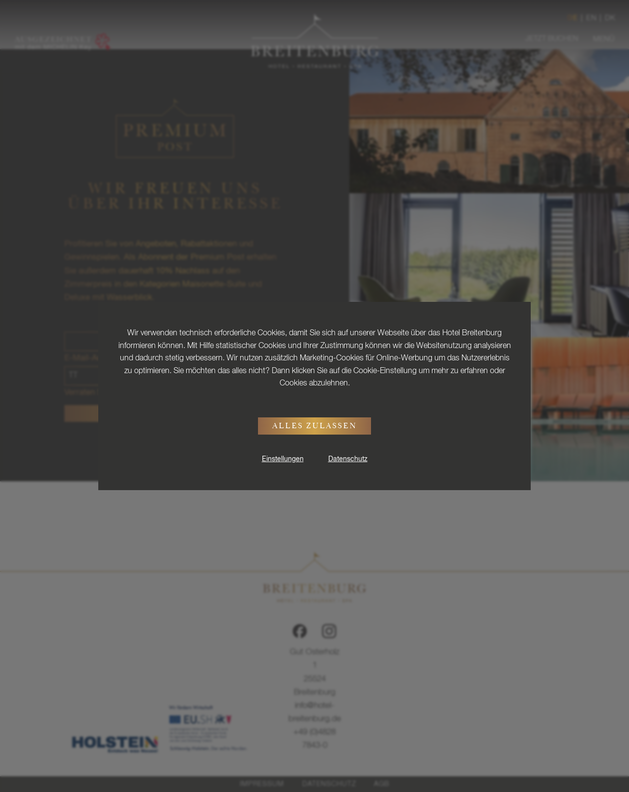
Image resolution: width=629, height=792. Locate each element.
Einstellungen (283, 459)
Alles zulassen (314, 427)
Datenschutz (348, 459)
